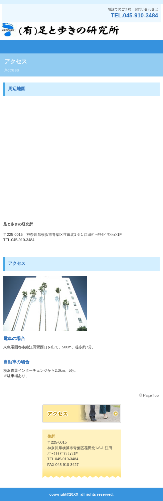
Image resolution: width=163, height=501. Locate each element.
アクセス (81, 413)
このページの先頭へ (149, 395)
